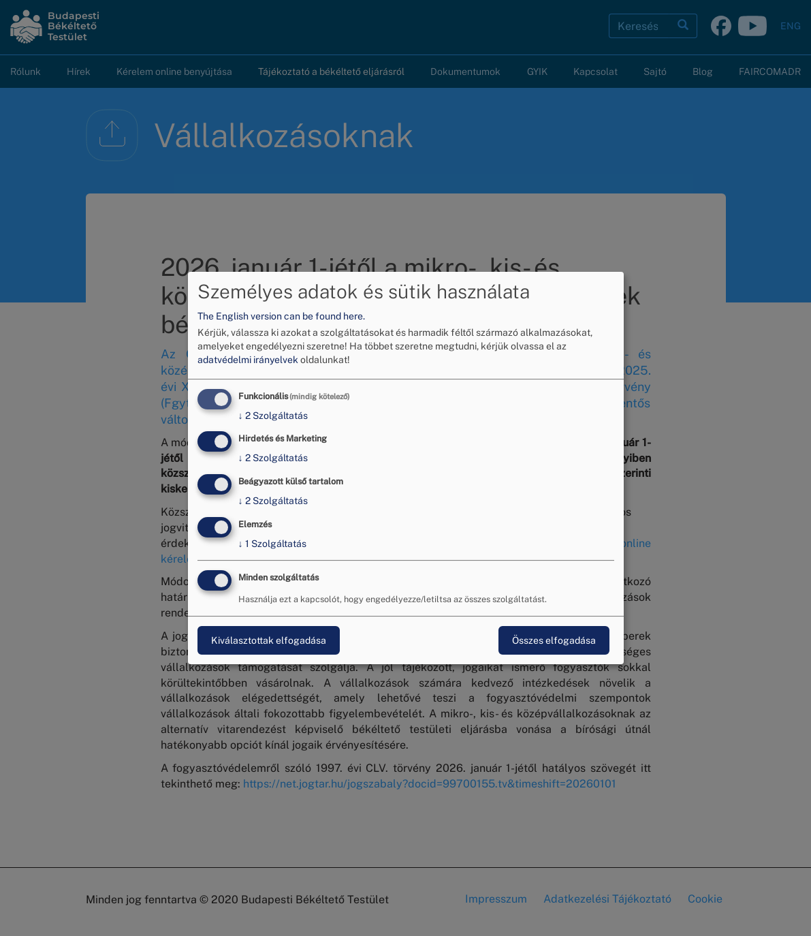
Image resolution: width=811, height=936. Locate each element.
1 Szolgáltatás (272, 543)
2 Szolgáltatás (273, 415)
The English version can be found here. (281, 316)
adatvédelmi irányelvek (247, 359)
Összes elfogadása (554, 640)
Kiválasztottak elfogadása (268, 640)
